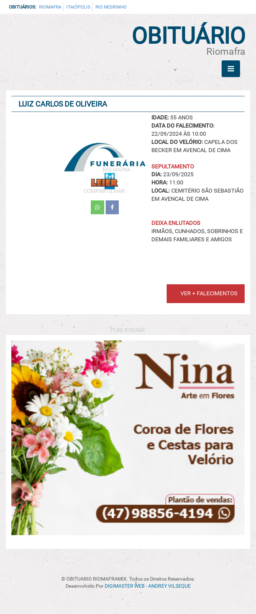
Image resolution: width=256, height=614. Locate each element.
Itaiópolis (78, 7)
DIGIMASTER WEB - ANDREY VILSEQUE (148, 586)
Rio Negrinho (111, 7)
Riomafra (50, 7)
